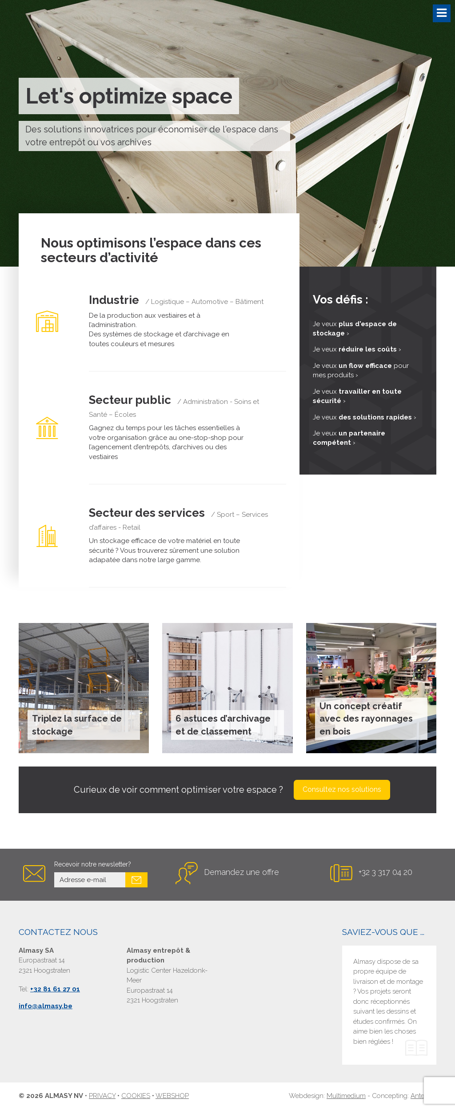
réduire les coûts (368, 349)
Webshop (172, 1096)
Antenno (423, 1096)
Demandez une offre (241, 872)
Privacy (102, 1096)
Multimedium (346, 1096)
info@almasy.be (45, 1006)
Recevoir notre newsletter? (92, 864)
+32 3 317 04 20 (385, 872)
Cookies (135, 1096)
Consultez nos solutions (342, 789)
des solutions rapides (375, 417)
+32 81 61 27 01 (55, 990)
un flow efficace (365, 366)
